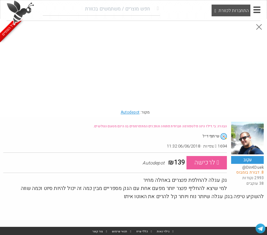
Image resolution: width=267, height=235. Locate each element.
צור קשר (97, 231)
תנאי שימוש (119, 231)
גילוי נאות (163, 231)
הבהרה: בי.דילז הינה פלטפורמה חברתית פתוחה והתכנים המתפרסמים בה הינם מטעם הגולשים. (160, 126)
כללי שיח (142, 231)
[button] (256, 10)
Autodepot (130, 112)
